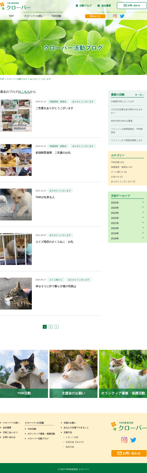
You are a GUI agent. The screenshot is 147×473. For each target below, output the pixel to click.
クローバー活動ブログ (38, 438)
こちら (25, 91)
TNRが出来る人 (45, 197)
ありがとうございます (121, 181)
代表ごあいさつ (10, 432)
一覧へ (141, 95)
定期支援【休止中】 (75, 442)
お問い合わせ (134, 5)
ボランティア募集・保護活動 (41, 434)
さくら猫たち (117, 172)
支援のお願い (70, 423)
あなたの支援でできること (76, 427)
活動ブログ (86, 6)
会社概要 (106, 6)
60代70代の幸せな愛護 (121, 121)
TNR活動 (56, 16)
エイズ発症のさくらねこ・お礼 (54, 241)
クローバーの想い (33, 16)
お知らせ (115, 176)
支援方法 (68, 432)
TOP (11, 16)
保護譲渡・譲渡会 (119, 167)
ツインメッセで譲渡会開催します (126, 140)
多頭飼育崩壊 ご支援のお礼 (53, 152)
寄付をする (95, 16)
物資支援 (70, 447)
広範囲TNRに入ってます (122, 101)
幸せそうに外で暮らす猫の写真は (56, 286)
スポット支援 (72, 437)
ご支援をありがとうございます (54, 108)
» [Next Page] (56, 327)
